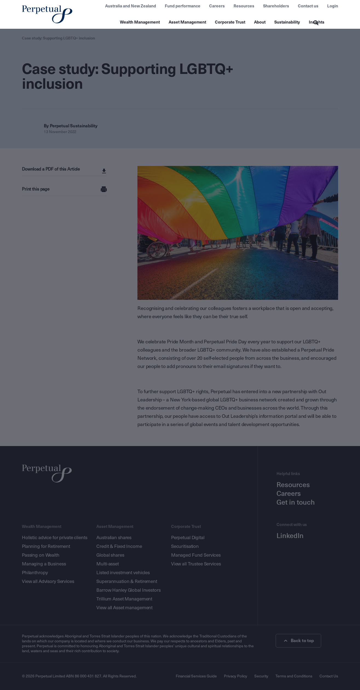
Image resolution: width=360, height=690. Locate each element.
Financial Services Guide (196, 676)
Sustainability (287, 22)
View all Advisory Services (48, 581)
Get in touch (296, 502)
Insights (316, 22)
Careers (217, 6)
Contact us (308, 6)
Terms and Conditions (293, 676)
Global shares (110, 555)
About (260, 22)
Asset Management (187, 22)
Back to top (299, 641)
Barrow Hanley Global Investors (128, 590)
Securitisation (185, 546)
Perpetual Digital (188, 537)
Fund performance (182, 6)
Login (332, 6)
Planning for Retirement (46, 546)
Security (261, 676)
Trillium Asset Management (124, 599)
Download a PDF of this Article (51, 169)
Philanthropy (35, 573)
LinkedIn (290, 535)
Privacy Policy (235, 676)
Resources (244, 6)
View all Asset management (124, 608)
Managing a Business (44, 564)
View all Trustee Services (196, 564)
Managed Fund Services (196, 555)
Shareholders (276, 6)
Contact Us (328, 676)
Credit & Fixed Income (119, 546)
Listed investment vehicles (123, 573)
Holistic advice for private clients (54, 537)
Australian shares (113, 537)
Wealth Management (140, 22)
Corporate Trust (230, 22)
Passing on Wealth (40, 555)
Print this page (36, 189)
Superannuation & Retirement (126, 581)
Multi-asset (107, 564)
